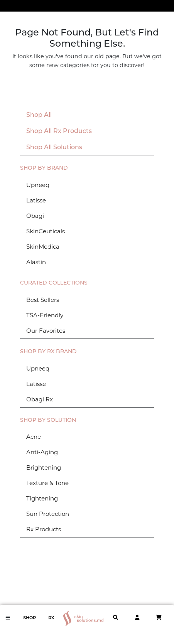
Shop (29, 617)
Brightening (43, 467)
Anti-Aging (42, 452)
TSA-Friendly (44, 315)
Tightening (42, 498)
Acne (33, 436)
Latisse (36, 200)
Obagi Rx (39, 399)
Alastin (36, 262)
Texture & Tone (47, 483)
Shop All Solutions (54, 147)
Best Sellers (42, 299)
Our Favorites (45, 330)
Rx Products (43, 529)
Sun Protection (47, 513)
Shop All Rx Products (59, 131)
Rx (51, 617)
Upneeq (37, 185)
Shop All (39, 114)
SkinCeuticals (45, 231)
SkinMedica (42, 246)
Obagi (35, 215)
